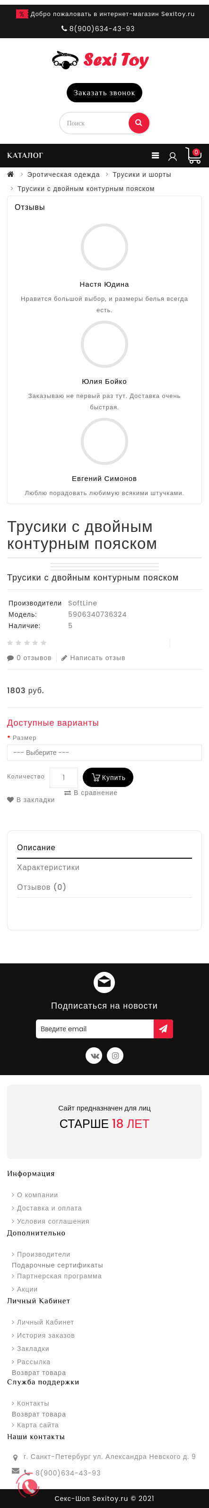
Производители (43, 1254)
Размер (25, 738)
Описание (36, 847)
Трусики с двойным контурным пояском (86, 188)
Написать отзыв (93, 657)
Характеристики (48, 867)
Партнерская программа (59, 1276)
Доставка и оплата (49, 1208)
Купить (114, 777)
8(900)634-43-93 (68, 1473)
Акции (27, 1289)
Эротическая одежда (63, 174)
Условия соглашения (53, 1221)
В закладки (31, 799)
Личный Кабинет (45, 1322)
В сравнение (91, 792)
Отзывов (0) (42, 887)
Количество (26, 776)
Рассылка (34, 1362)
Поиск (139, 122)
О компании (37, 1195)
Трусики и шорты (142, 174)
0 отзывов (29, 657)
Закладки (33, 1348)
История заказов (46, 1335)
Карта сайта (38, 1425)
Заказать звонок (105, 93)
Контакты (33, 1403)
